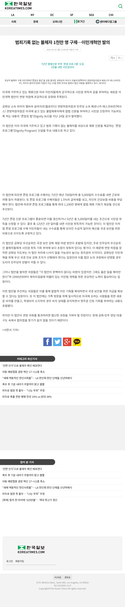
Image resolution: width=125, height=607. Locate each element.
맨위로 (67, 577)
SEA (91, 15)
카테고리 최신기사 (27, 359)
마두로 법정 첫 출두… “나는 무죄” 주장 (23, 390)
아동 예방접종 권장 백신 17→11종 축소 (23, 372)
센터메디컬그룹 (106, 21)
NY (32, 15)
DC (52, 15)
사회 (13, 21)
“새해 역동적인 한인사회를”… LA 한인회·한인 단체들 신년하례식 (37, 378)
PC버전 (58, 577)
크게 (112, 58)
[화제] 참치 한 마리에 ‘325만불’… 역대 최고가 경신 (29, 500)
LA (12, 15)
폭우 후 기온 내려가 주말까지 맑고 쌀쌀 (23, 384)
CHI (111, 15)
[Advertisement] (62, 427)
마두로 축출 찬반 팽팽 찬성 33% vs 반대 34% (27, 396)
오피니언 (57, 21)
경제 (35, 21)
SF (71, 15)
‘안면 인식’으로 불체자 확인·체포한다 (22, 365)
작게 (119, 58)
